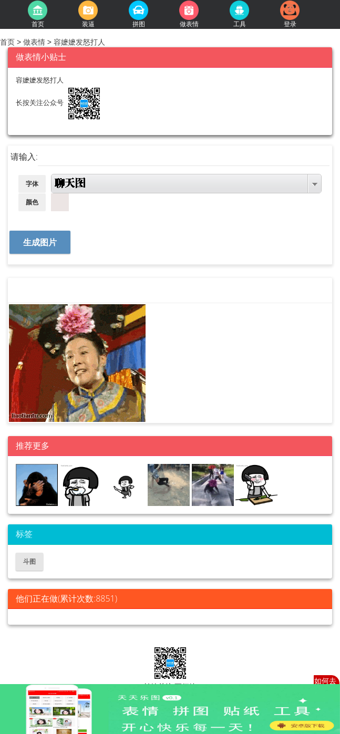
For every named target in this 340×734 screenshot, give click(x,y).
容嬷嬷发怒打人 (78, 42)
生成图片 (40, 242)
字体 (32, 184)
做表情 (34, 42)
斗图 (29, 561)
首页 (8, 42)
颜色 (32, 202)
